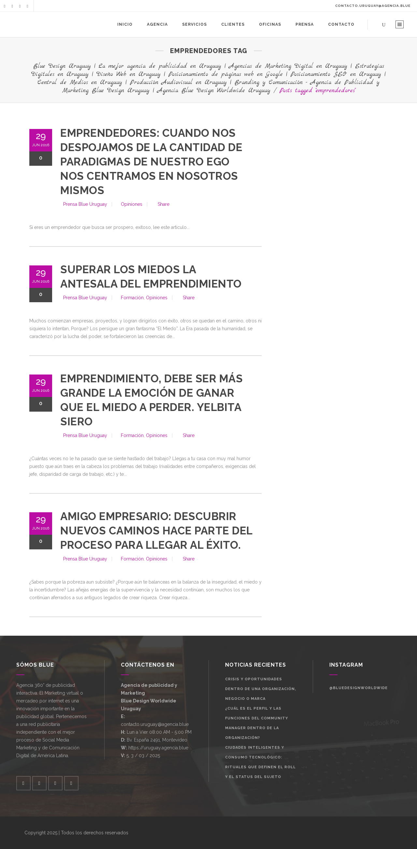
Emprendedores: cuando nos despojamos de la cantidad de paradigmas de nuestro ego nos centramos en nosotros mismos (151, 162)
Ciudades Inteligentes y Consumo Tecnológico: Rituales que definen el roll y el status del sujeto (260, 762)
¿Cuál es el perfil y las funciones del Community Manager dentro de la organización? (256, 723)
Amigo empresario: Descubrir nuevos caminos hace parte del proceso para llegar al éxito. (156, 530)
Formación (132, 297)
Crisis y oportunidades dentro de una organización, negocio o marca (260, 689)
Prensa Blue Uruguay (85, 204)
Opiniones (131, 204)
